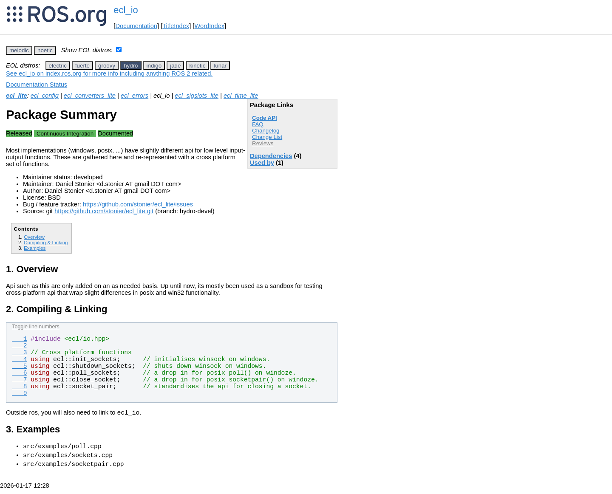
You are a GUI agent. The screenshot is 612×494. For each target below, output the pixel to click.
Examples (34, 248)
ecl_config (45, 95)
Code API (264, 118)
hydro (131, 65)
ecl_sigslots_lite (196, 95)
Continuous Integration (65, 133)
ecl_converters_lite (90, 95)
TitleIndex (175, 26)
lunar (220, 65)
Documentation (136, 26)
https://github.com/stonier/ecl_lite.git (103, 211)
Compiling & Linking (46, 242)
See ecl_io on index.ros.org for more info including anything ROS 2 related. (109, 73)
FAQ (258, 124)
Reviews (262, 143)
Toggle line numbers (35, 327)
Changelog (265, 130)
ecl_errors (134, 95)
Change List (267, 137)
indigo (154, 65)
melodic (19, 50)
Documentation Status (36, 84)
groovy (106, 65)
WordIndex (209, 26)
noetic (45, 50)
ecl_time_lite (241, 95)
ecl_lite (16, 95)
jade (175, 65)
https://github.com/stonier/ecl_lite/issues (138, 204)
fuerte (82, 65)
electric (58, 65)
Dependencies (271, 155)
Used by (262, 162)
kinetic (198, 65)
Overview (34, 237)
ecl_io (125, 10)
